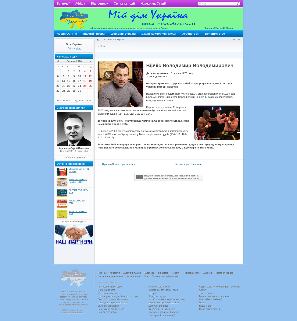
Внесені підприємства (110, 276)
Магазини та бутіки (107, 293)
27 (57, 90)
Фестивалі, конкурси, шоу (161, 309)
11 (84, 76)
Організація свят (106, 290)
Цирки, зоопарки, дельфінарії (163, 302)
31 (79, 90)
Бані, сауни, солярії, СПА (111, 309)
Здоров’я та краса (107, 312)
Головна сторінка (98, 39)
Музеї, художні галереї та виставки (166, 299)
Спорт (103, 46)
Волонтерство (215, 33)
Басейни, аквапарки (108, 306)
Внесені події (133, 276)
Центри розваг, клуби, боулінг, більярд (118, 296)
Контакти (115, 273)
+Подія (175, 273)
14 (63, 80)
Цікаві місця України (209, 309)
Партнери (149, 273)
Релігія (202, 302)
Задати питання (132, 273)
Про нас (102, 273)
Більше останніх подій (72, 221)
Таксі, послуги (206, 293)
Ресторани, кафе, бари (110, 286)
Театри (152, 293)
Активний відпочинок (159, 286)
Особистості (190, 33)
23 (74, 85)
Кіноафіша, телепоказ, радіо (163, 290)
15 (68, 80)
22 (68, 85)
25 (84, 85)
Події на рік (62, 100)
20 (57, 85)
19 (90, 80)
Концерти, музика (157, 296)
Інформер (163, 273)
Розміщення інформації (165, 276)
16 (74, 80)
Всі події (63, 3)
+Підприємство (191, 273)
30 (74, 90)
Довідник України (123, 33)
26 (90, 85)
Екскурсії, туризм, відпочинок (113, 299)
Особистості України (73, 157)
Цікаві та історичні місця (158, 33)
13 (57, 80)
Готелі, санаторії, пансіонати (113, 302)
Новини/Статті (67, 33)
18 (84, 80)
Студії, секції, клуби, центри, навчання (219, 286)
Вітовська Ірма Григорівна (188, 164)
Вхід (146, 276)
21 (63, 85)
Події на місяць (81, 100)
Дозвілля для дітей (158, 306)
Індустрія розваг (94, 33)
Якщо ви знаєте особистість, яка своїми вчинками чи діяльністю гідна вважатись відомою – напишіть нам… (168, 177)
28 (63, 90)
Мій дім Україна (73, 19)
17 (79, 80)
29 (68, 90)
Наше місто (205, 306)
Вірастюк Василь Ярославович (118, 164)
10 (79, 76)
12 (90, 76)
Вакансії (207, 273)
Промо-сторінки (224, 273)
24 (79, 85)
